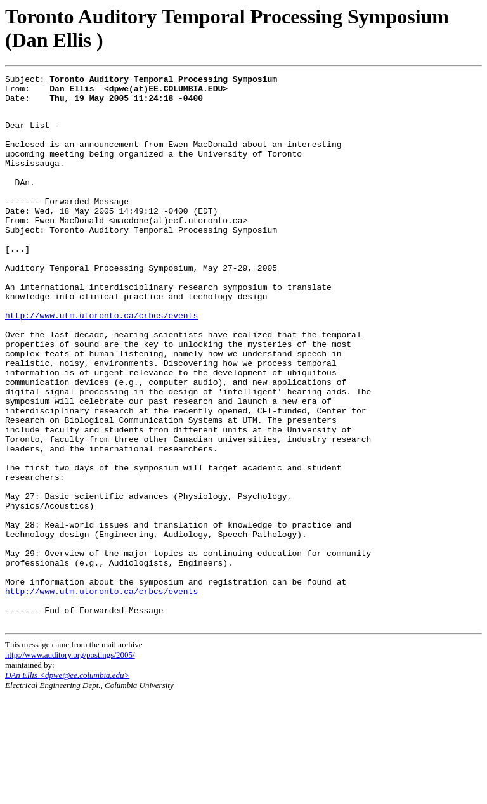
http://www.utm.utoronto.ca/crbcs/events (101, 362)
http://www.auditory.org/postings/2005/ (70, 763)
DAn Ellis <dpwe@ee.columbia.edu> (67, 783)
